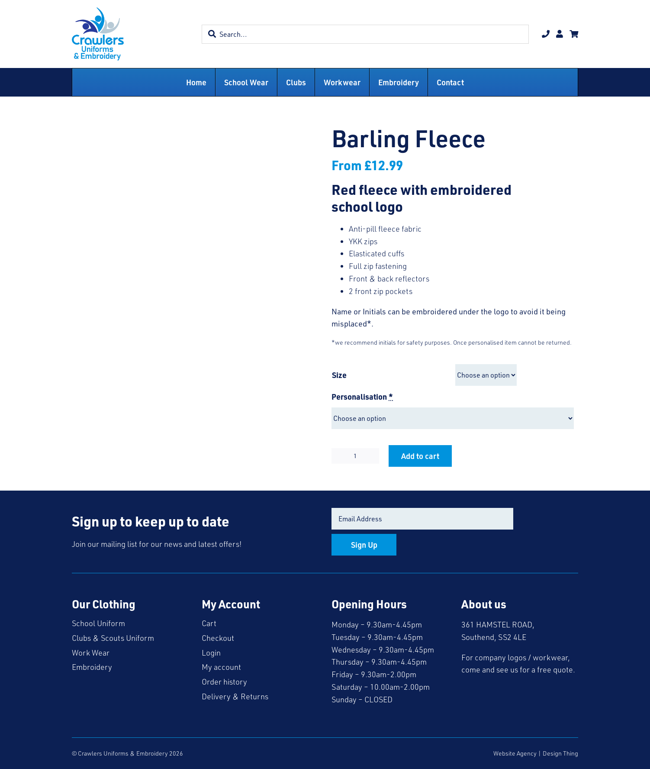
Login (211, 652)
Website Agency (515, 753)
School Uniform (98, 623)
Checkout (218, 638)
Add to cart (420, 456)
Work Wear (90, 652)
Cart (209, 623)
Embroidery (92, 667)
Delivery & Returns (235, 696)
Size (339, 375)
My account (221, 667)
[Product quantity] (355, 456)
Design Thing (560, 753)
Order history (224, 681)
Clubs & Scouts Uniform (113, 638)
